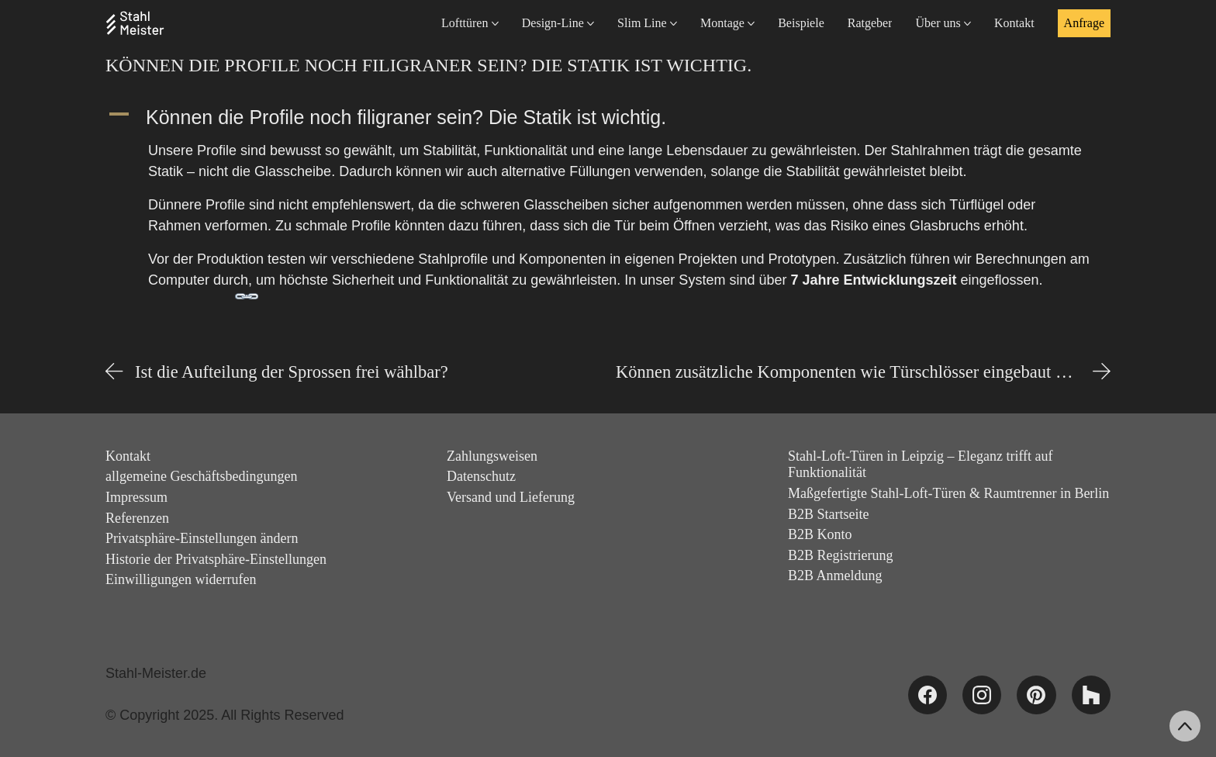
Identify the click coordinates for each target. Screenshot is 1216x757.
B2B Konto (820, 534)
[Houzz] (1091, 695)
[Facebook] (927, 695)
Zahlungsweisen (492, 456)
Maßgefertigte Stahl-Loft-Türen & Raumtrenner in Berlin (948, 493)
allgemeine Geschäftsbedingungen (201, 476)
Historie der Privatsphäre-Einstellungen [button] (215, 559)
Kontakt (127, 456)
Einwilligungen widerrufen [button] (180, 579)
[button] (608, 117)
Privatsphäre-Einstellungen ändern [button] (201, 538)
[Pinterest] (1036, 695)
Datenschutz (481, 476)
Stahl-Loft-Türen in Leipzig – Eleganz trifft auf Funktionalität (920, 464)
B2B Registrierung (840, 555)
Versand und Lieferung (511, 497)
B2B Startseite (828, 514)
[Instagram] (981, 695)
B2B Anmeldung (835, 575)
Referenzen (137, 518)
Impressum (136, 497)
